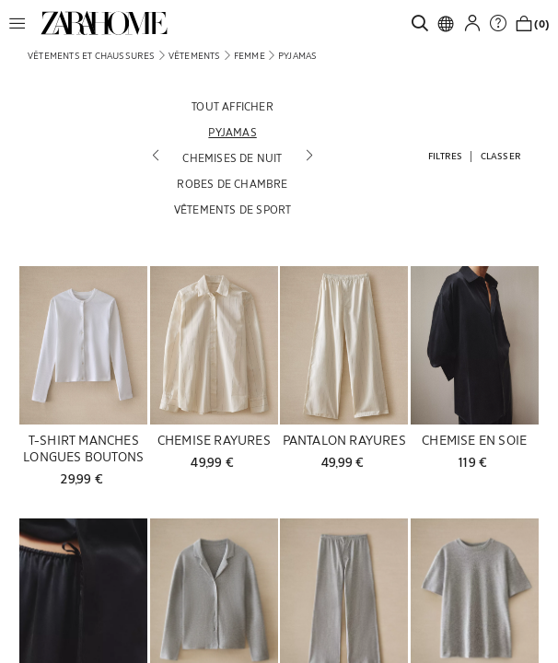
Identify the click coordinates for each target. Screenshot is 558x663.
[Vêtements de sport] (233, 209)
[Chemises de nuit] (233, 157)
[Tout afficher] (233, 106)
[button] (22, 23)
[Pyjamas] (233, 131)
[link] (104, 23)
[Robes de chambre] (233, 183)
